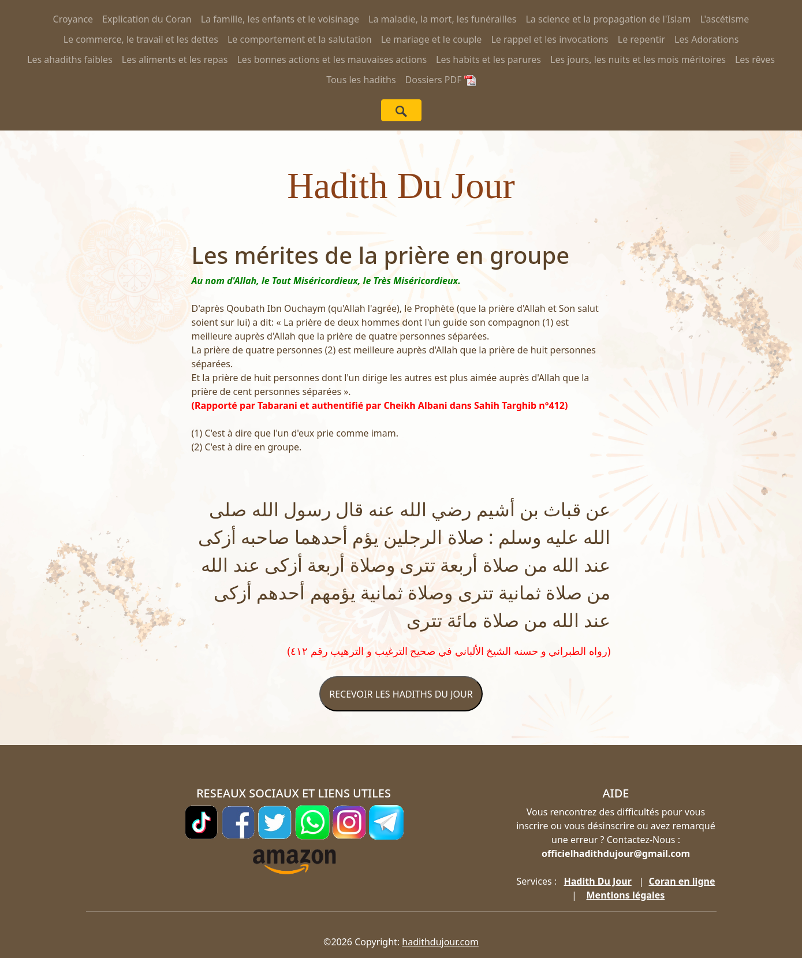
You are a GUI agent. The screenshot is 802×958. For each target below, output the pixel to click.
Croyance (73, 19)
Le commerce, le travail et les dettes (141, 39)
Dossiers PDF (440, 79)
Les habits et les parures (488, 59)
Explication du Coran (147, 19)
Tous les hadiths (361, 79)
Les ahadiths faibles (70, 59)
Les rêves (755, 59)
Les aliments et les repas (175, 59)
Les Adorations (706, 39)
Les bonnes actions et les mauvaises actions (332, 59)
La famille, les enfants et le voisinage (280, 19)
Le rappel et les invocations (549, 39)
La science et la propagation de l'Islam (608, 19)
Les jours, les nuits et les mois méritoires (638, 59)
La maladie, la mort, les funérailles (442, 19)
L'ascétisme (724, 19)
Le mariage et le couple (431, 39)
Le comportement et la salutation (299, 39)
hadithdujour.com (440, 941)
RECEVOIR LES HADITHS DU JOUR (400, 694)
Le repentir (641, 39)
